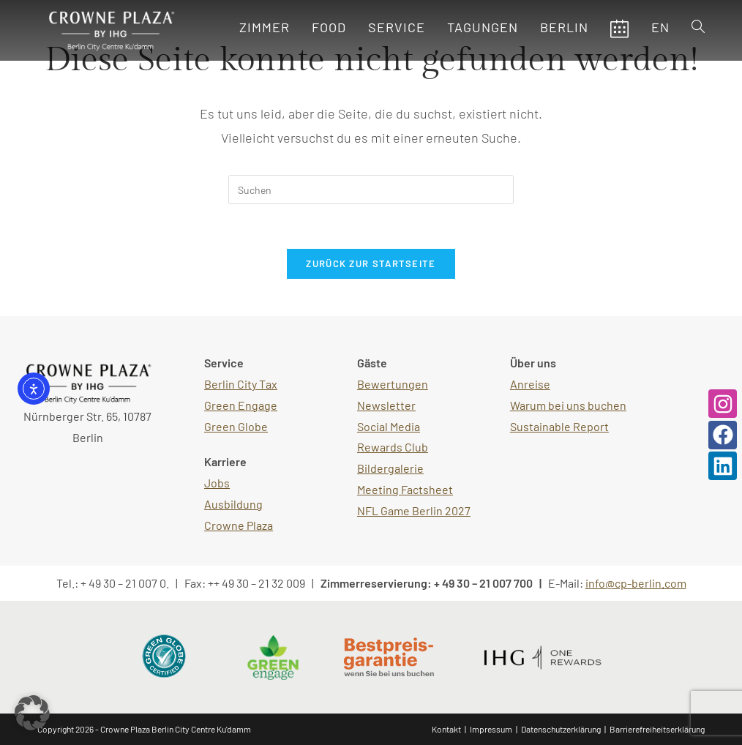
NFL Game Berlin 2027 (414, 510)
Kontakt (446, 729)
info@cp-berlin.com (635, 583)
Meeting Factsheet (405, 489)
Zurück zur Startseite (370, 263)
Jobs (217, 483)
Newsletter (386, 405)
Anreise (530, 384)
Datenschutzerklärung (561, 729)
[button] (32, 713)
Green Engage (240, 405)
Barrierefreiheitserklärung (657, 729)
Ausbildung (233, 504)
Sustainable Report (559, 426)
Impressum (491, 729)
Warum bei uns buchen (568, 405)
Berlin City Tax (240, 384)
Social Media (388, 426)
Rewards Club (392, 447)
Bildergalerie (390, 468)
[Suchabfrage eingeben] (371, 189)
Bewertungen (392, 384)
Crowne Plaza (238, 525)
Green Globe (236, 426)
